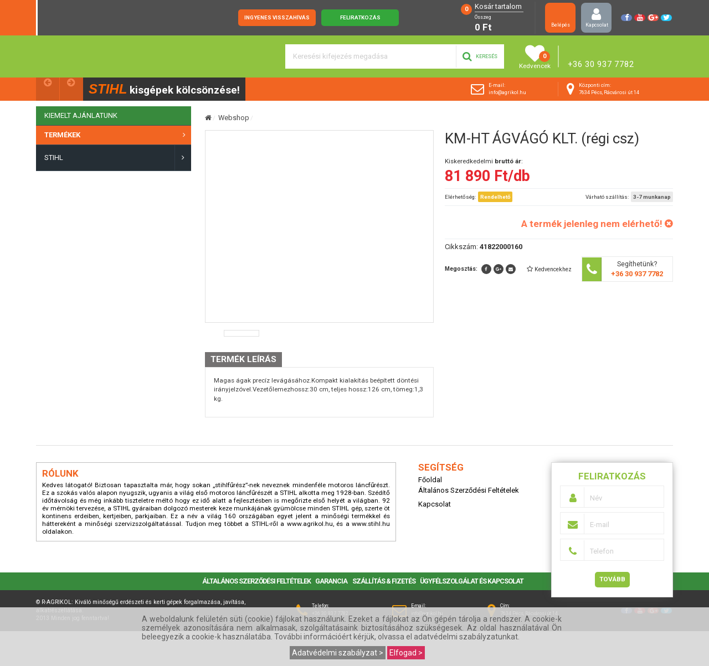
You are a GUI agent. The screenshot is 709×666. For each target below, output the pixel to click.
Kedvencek (534, 57)
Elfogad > (406, 652)
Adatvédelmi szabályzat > (337, 652)
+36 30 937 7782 (601, 64)
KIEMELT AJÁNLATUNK (80, 115)
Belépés (560, 17)
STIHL (53, 157)
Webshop (233, 117)
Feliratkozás (360, 17)
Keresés (480, 56)
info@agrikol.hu (507, 92)
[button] (548, 269)
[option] (241, 368)
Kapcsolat (596, 17)
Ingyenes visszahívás (277, 17)
